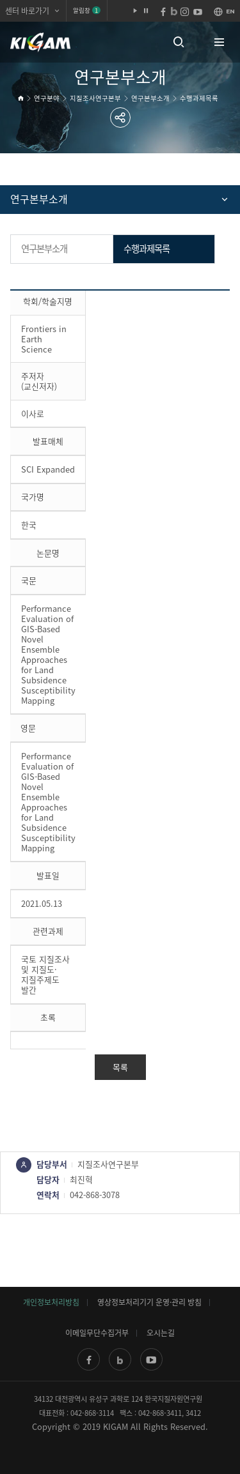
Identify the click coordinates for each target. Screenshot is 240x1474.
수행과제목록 (199, 98)
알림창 (86, 10)
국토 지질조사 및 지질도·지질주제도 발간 (45, 974)
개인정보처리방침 (51, 1302)
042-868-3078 (95, 1195)
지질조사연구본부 (95, 98)
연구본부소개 (150, 98)
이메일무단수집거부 (97, 1333)
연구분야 (47, 98)
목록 (120, 1067)
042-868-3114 (92, 1413)
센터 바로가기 (27, 11)
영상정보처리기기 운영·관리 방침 (149, 1302)
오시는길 (161, 1333)
